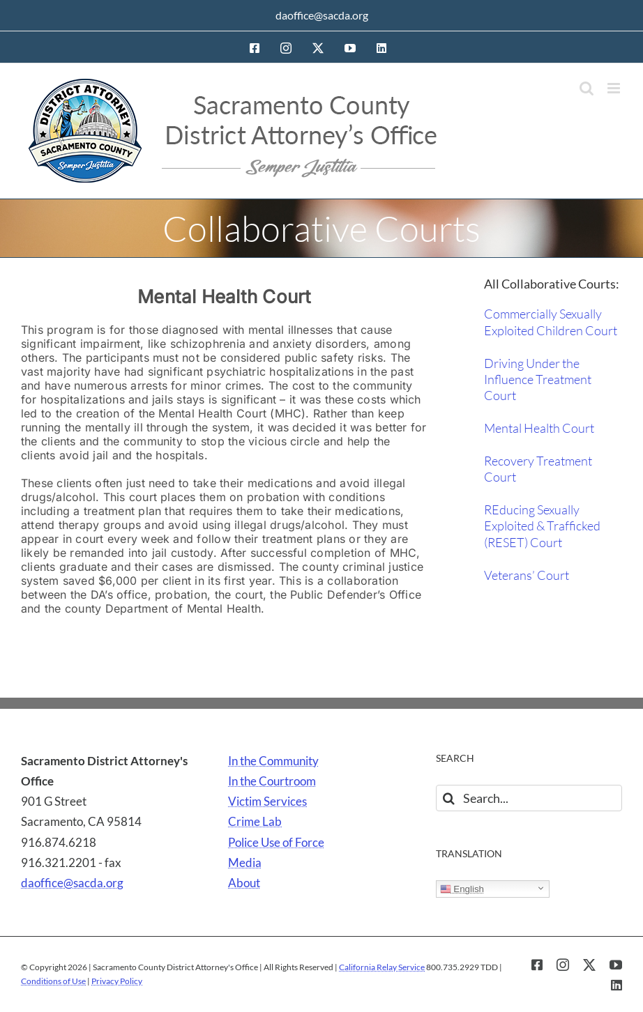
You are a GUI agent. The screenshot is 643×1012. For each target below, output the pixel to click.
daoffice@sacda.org (321, 15)
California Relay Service (382, 967)
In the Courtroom (272, 781)
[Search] (449, 798)
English (462, 889)
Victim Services (267, 801)
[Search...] (529, 798)
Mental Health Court (539, 428)
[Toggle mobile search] (586, 88)
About (244, 882)
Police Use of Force (276, 842)
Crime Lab (255, 821)
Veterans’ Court (526, 575)
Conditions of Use (53, 981)
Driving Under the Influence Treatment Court (537, 379)
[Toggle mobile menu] (614, 88)
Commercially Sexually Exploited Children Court (550, 321)
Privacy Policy (116, 981)
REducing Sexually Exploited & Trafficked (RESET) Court (542, 526)
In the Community (273, 760)
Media (245, 862)
